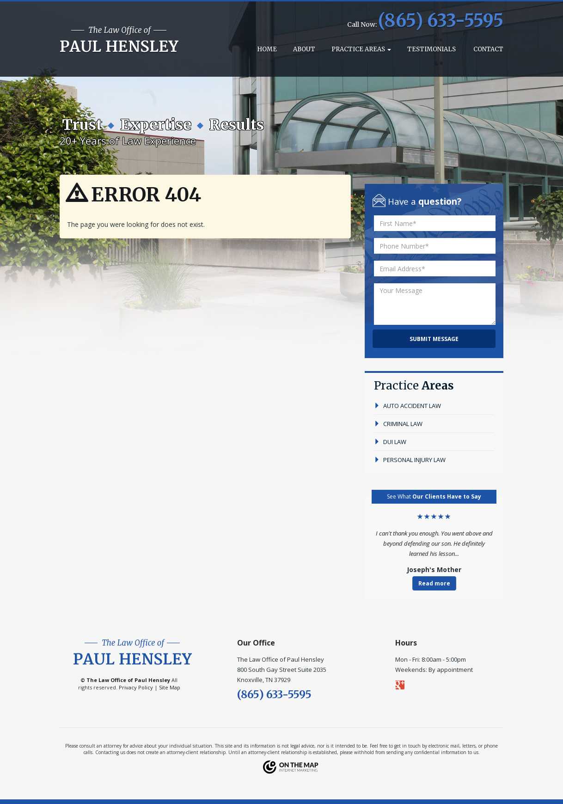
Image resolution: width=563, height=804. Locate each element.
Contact (487, 49)
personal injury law (410, 460)
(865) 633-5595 (440, 20)
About (304, 49)
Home (266, 49)
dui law (390, 442)
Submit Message (434, 339)
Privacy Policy (136, 687)
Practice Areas (361, 49)
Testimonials (431, 49)
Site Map (169, 687)
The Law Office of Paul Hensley (128, 679)
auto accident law (407, 406)
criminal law (398, 424)
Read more (434, 583)
